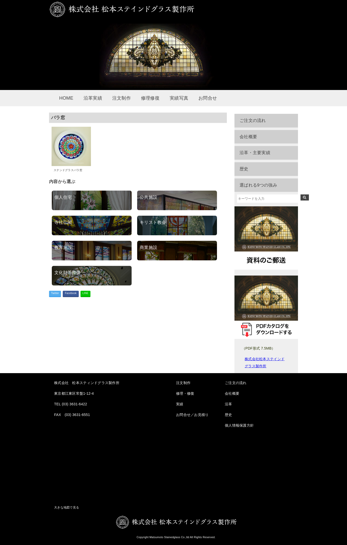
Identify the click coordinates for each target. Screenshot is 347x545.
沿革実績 (93, 98)
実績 (179, 404)
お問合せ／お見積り (192, 415)
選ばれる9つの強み (258, 185)
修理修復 (150, 98)
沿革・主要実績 (255, 152)
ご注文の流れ (253, 120)
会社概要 (248, 136)
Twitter (55, 293)
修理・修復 (185, 393)
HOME (66, 98)
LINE (85, 293)
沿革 (228, 404)
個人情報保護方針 (239, 425)
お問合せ (207, 98)
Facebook (70, 293)
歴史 (244, 169)
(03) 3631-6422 (74, 404)
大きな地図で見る (66, 507)
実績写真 (179, 98)
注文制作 (121, 98)
